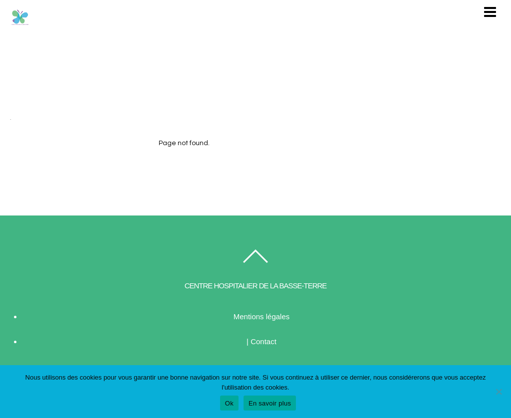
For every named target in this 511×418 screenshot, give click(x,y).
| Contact (261, 341)
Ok (229, 403)
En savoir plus (270, 403)
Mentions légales (262, 316)
